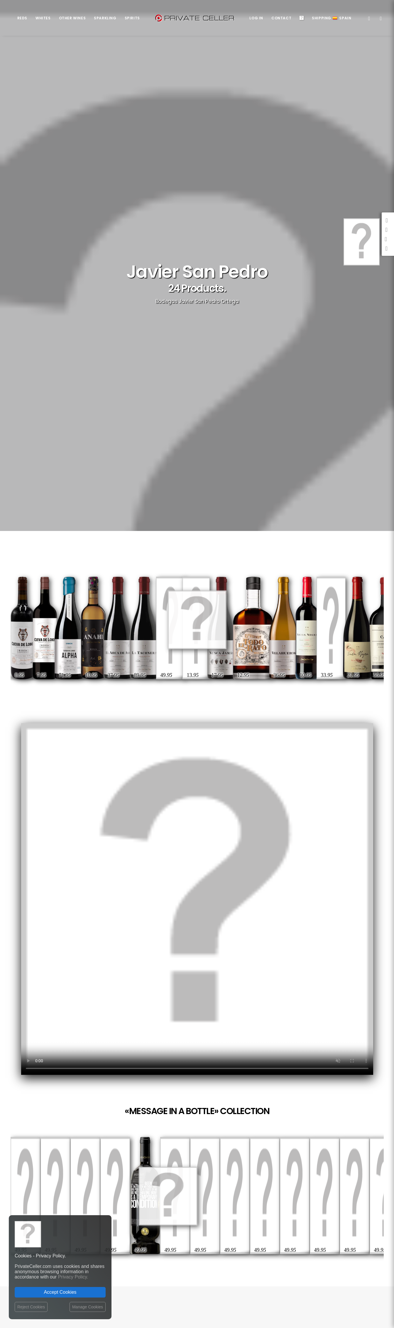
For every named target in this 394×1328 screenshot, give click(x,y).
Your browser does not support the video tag (197, 899)
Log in (256, 18)
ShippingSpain (331, 18)
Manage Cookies (87, 1307)
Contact (281, 18)
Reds (22, 18)
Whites (43, 18)
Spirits (132, 18)
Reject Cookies (31, 1307)
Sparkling (105, 18)
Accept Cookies (60, 1292)
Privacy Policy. (73, 1276)
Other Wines (72, 18)
